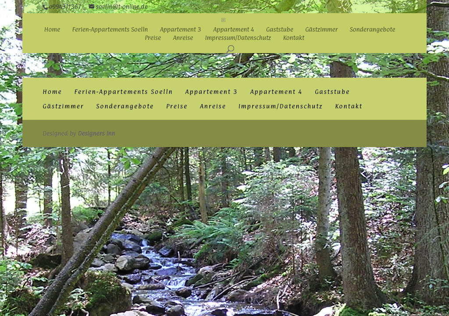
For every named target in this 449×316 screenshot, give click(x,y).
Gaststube (279, 29)
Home (52, 29)
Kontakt (293, 38)
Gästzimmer (321, 29)
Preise (153, 38)
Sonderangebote (373, 29)
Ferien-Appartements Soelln (110, 29)
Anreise (183, 38)
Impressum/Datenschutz (238, 38)
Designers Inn (96, 133)
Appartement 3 (180, 29)
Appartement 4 (233, 29)
